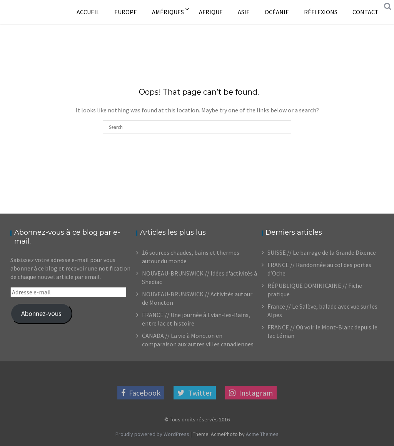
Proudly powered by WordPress (152, 434)
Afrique (211, 12)
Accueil (88, 12)
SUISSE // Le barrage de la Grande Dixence (321, 252)
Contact (365, 12)
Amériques (168, 12)
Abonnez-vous (41, 313)
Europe (125, 12)
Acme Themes (262, 434)
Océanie (277, 12)
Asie (244, 12)
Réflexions (320, 12)
